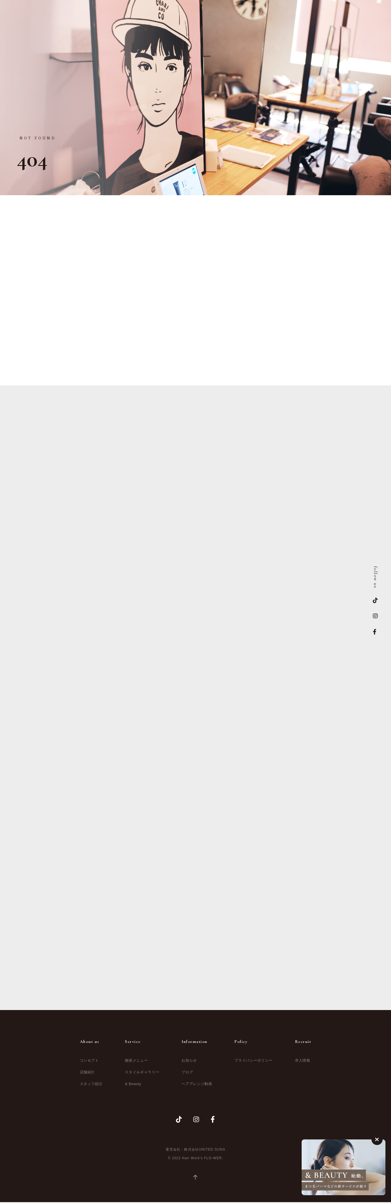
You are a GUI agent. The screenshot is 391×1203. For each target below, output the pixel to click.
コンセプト (89, 1062)
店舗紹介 (87, 1073)
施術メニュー (136, 1062)
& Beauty (133, 1085)
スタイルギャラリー (142, 1073)
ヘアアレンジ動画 (197, 1085)
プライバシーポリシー (253, 1062)
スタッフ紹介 (91, 1085)
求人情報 (302, 1062)
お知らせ (189, 1062)
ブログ (187, 1073)
